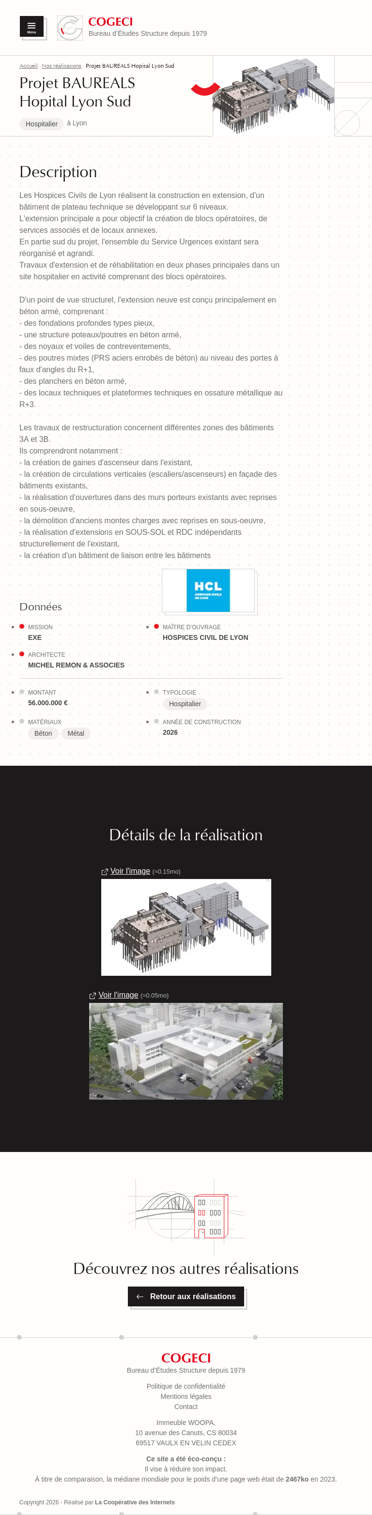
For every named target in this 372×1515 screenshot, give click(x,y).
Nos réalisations (61, 65)
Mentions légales (185, 1396)
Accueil (28, 65)
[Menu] (31, 26)
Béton (43, 733)
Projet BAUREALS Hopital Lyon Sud (130, 65)
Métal (76, 733)
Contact (186, 1406)
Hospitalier (42, 124)
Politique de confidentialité (186, 1386)
